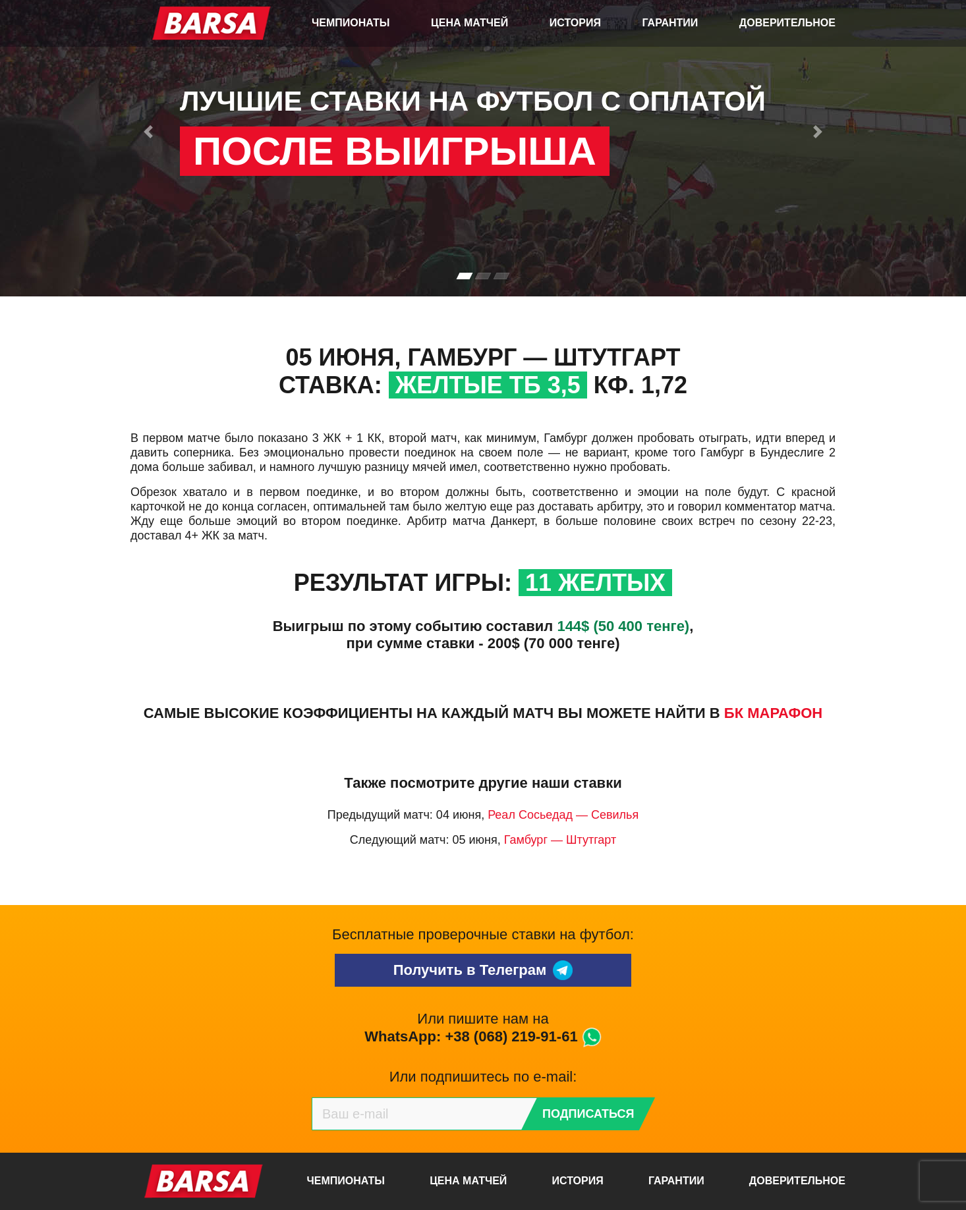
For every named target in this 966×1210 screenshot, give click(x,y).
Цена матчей (469, 22)
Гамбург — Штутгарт (560, 839)
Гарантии (670, 22)
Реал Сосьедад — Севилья (563, 814)
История (575, 22)
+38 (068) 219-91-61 (511, 1036)
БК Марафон (773, 713)
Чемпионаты (350, 22)
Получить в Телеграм (483, 970)
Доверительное (787, 22)
